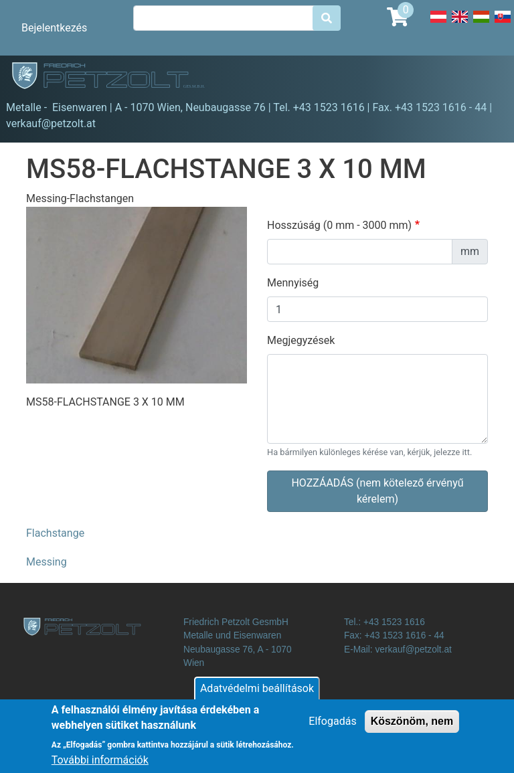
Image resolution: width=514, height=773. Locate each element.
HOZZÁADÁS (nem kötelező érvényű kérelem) (377, 491)
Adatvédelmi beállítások (257, 690)
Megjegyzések (301, 340)
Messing (46, 561)
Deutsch (438, 24)
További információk (100, 762)
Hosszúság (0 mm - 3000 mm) (339, 225)
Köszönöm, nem (412, 723)
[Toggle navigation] (484, 77)
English (460, 24)
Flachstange (55, 533)
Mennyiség (293, 282)
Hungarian (481, 24)
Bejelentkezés (54, 27)
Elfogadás (332, 723)
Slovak (503, 24)
